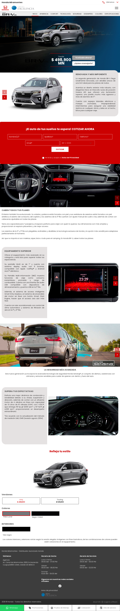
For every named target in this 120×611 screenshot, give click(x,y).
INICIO (35, 14)
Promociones (36, 608)
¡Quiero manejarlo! (83, 63)
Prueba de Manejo (60, 608)
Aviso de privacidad (49, 590)
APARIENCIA (44, 14)
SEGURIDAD (77, 14)
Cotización (84, 608)
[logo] (5, 8)
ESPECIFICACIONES (112, 14)
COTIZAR (60, 149)
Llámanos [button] (108, 2)
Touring (60, 500)
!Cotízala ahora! (83, 57)
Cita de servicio (108, 608)
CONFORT (54, 14)
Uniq (21, 500)
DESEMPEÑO (88, 14)
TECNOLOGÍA (65, 14)
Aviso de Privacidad (70, 157)
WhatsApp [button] (12, 608)
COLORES (98, 14)
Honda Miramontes (12, 2)
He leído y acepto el (62, 157)
